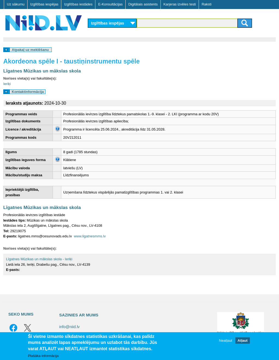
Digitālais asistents (143, 4)
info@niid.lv (69, 327)
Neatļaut (225, 340)
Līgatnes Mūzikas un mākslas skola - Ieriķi (39, 259)
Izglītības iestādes (78, 4)
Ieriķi (7, 84)
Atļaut (243, 340)
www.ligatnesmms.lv (90, 236)
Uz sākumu (16, 4)
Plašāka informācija (43, 356)
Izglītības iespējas (44, 4)
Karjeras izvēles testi (179, 4)
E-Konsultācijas (110, 4)
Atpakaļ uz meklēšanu (30, 50)
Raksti (206, 4)
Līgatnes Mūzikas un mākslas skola (42, 71)
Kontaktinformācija (28, 92)
